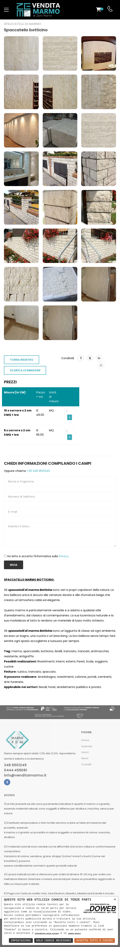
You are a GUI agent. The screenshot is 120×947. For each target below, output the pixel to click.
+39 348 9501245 (38, 471)
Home (85, 740)
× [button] (115, 899)
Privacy (64, 556)
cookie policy (74, 933)
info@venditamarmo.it (25, 775)
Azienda (86, 746)
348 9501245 (15, 765)
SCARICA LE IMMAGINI (25, 370)
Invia (13, 565)
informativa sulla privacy (47, 933)
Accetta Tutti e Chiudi (94, 940)
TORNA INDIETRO (21, 360)
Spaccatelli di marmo (22, 24)
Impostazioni (21, 940)
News (84, 758)
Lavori (85, 752)
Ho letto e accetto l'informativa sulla (38, 556)
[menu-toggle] (6, 9)
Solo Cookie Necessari (53, 940)
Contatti (86, 764)
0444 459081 (15, 770)
